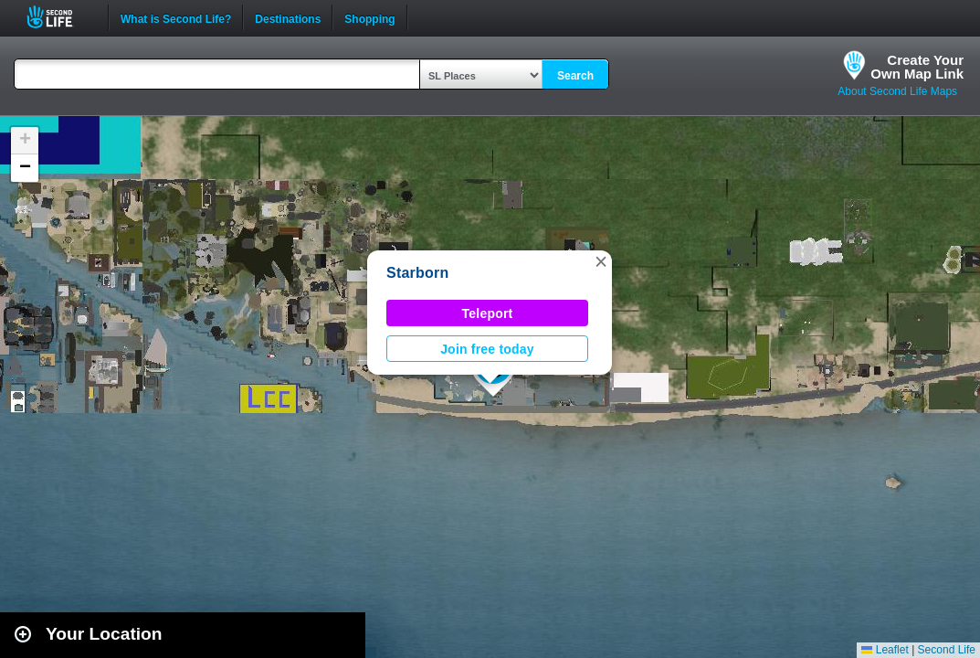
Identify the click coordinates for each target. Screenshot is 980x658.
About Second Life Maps (897, 91)
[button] (601, 261)
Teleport (487, 313)
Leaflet (884, 649)
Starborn (417, 273)
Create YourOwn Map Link (917, 66)
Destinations (288, 17)
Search (575, 75)
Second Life (60, 17)
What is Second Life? (176, 17)
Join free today (487, 349)
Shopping (369, 17)
